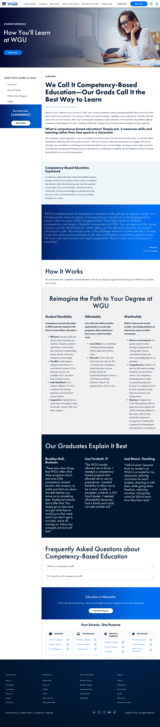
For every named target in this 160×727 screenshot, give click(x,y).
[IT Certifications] (87, 649)
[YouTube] (109, 712)
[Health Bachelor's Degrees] (115, 642)
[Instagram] (104, 712)
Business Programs (86, 680)
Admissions (46, 685)
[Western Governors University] (10, 4)
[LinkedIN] (94, 712)
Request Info (122, 4)
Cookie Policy (26, 712)
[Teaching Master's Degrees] (142, 644)
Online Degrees (85, 694)
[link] (107, 4)
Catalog (45, 689)
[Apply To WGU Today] (101, 610)
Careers (8, 698)
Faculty (119, 694)
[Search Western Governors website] (151, 4)
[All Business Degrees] (59, 649)
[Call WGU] (157, 4)
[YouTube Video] (130, 177)
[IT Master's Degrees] (87, 644)
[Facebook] (99, 712)
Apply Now (139, 4)
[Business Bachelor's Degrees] (59, 639)
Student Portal (47, 680)
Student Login (107, 4)
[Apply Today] (13, 52)
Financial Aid (121, 689)
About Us (9, 680)
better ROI (144, 357)
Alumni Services (48, 698)
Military (119, 680)
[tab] (30, 4)
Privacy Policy (12, 712)
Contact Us (39, 712)
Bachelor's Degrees (86, 685)
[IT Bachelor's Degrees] (87, 639)
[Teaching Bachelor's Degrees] (142, 639)
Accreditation (10, 689)
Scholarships (84, 698)
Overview (12, 84)
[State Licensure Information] (142, 650)
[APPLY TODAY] (20, 123)
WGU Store (9, 702)
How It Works (14, 90)
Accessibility (10, 685)
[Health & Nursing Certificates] (115, 651)
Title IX (45, 694)
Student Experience (86, 689)
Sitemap (49, 712)
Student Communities (123, 702)
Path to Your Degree (17, 95)
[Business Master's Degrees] (59, 644)
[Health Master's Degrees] (115, 647)
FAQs (10, 101)
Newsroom (9, 694)
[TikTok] (114, 712)
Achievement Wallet (49, 702)
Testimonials (121, 698)
